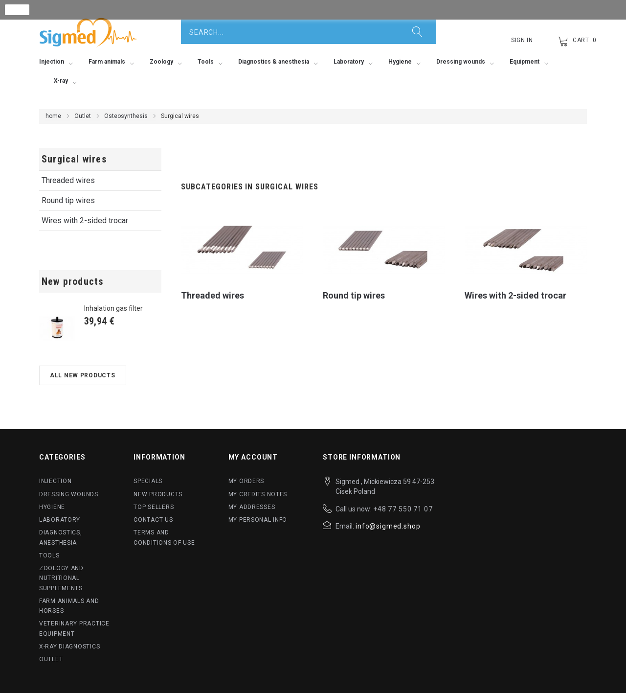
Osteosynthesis (126, 116)
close (17, 10)
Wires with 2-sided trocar (85, 220)
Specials (148, 481)
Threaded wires (68, 180)
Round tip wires (68, 200)
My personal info (258, 519)
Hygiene (52, 507)
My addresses (251, 507)
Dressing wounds (68, 494)
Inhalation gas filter (113, 308)
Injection (55, 481)
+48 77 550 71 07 (402, 509)
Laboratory (59, 519)
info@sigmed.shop (388, 526)
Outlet (82, 116)
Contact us (153, 519)
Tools (49, 555)
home (53, 116)
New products (73, 281)
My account (253, 457)
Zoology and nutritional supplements (61, 578)
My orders (246, 481)
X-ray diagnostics (69, 646)
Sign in (522, 40)
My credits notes (258, 494)
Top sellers (154, 507)
